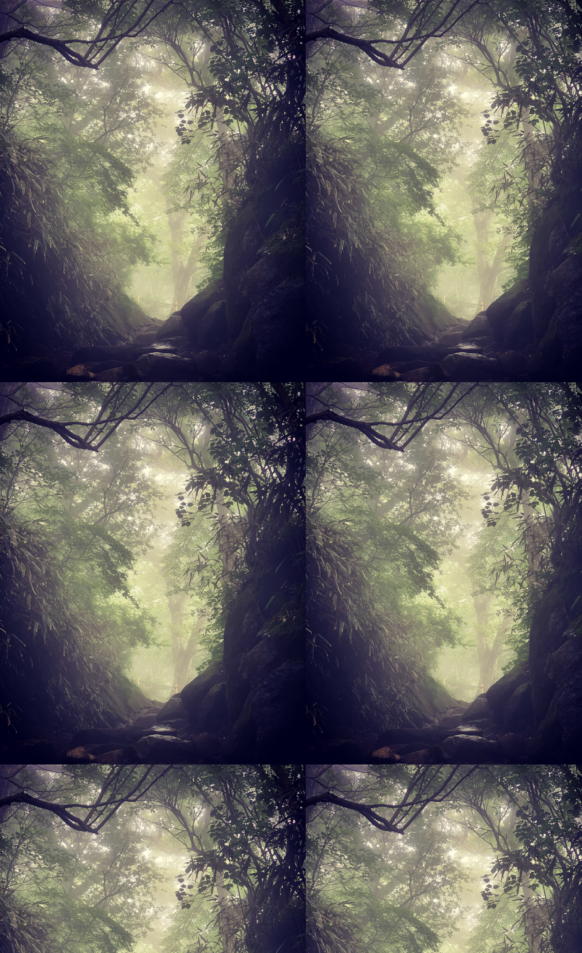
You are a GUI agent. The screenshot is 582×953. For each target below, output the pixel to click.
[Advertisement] (291, 122)
